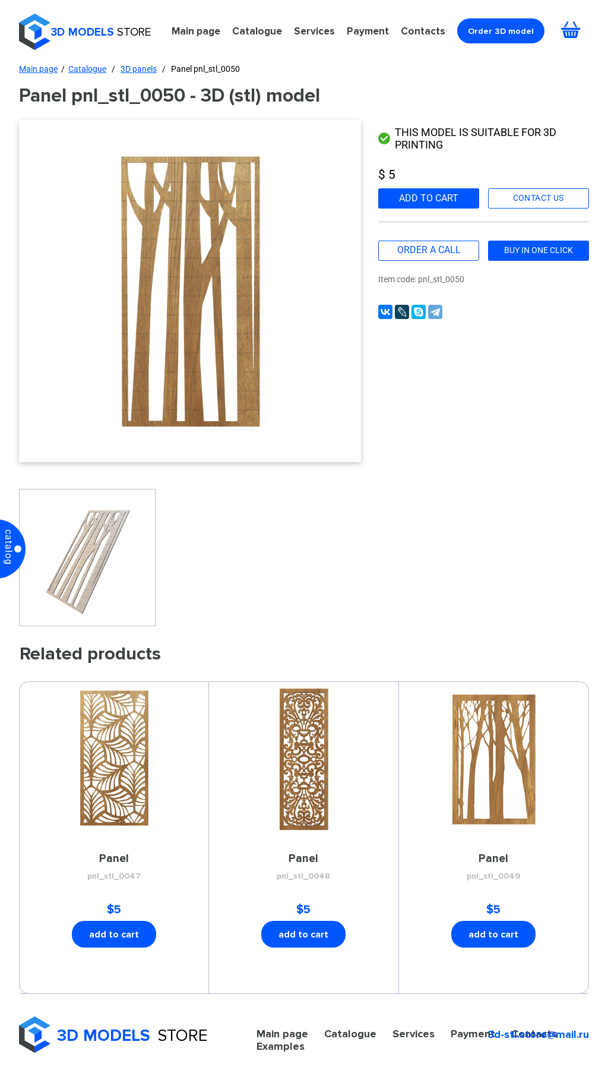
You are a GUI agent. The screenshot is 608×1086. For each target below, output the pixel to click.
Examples (280, 1046)
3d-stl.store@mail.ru (538, 1034)
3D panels (139, 69)
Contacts (423, 31)
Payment (368, 31)
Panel (114, 867)
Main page (196, 31)
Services (314, 31)
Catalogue (257, 31)
